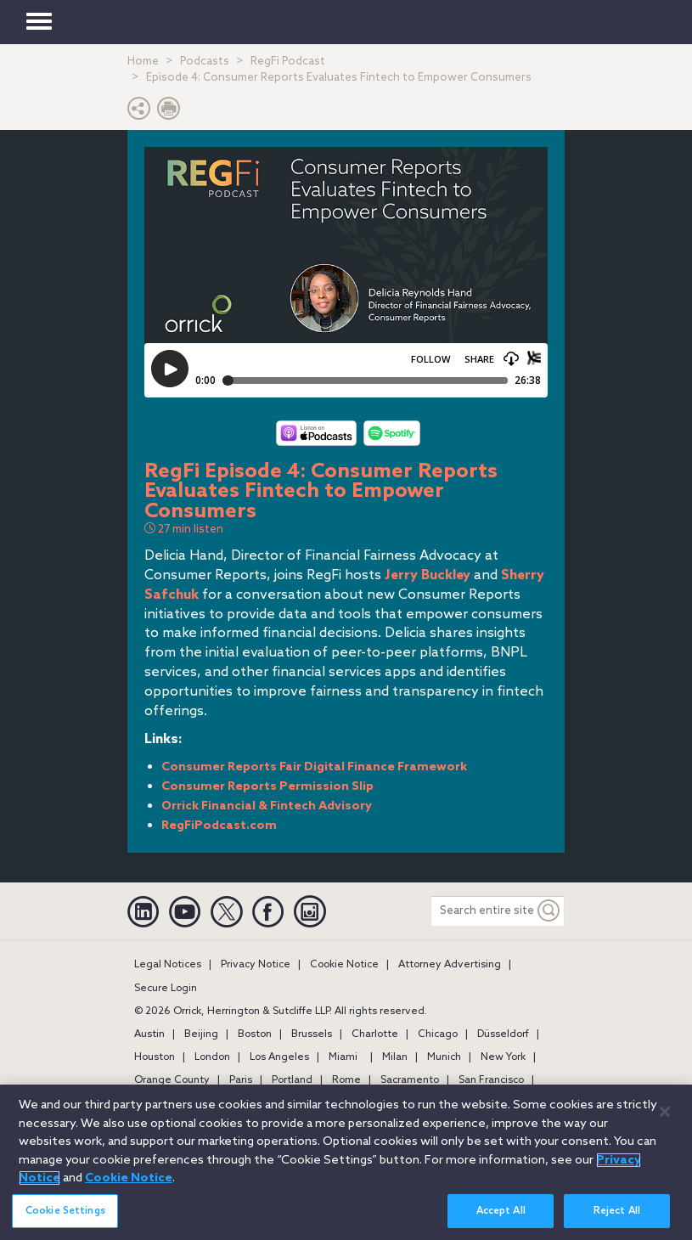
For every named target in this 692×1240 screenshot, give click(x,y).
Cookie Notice (344, 965)
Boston (255, 1034)
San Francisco (491, 1080)
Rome (346, 1080)
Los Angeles (279, 1057)
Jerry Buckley (427, 575)
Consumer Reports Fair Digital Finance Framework (314, 767)
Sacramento (409, 1080)
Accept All (501, 1212)
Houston (154, 1057)
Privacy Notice (255, 965)
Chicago (438, 1034)
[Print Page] (169, 113)
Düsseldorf (503, 1034)
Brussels (311, 1034)
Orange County (172, 1080)
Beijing (201, 1034)
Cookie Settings (65, 1212)
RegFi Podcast (287, 61)
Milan (395, 1057)
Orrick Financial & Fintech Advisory (266, 806)
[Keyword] (549, 911)
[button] (139, 113)
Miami (343, 1057)
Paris (240, 1080)
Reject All (617, 1212)
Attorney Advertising (449, 965)
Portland (292, 1080)
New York (503, 1057)
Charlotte (375, 1034)
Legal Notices (167, 965)
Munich (444, 1057)
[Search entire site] (482, 911)
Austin (149, 1034)
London (212, 1057)
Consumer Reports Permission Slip (267, 787)
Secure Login (165, 989)
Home (143, 61)
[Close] (665, 1112)
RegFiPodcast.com (219, 826)
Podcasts (204, 61)
